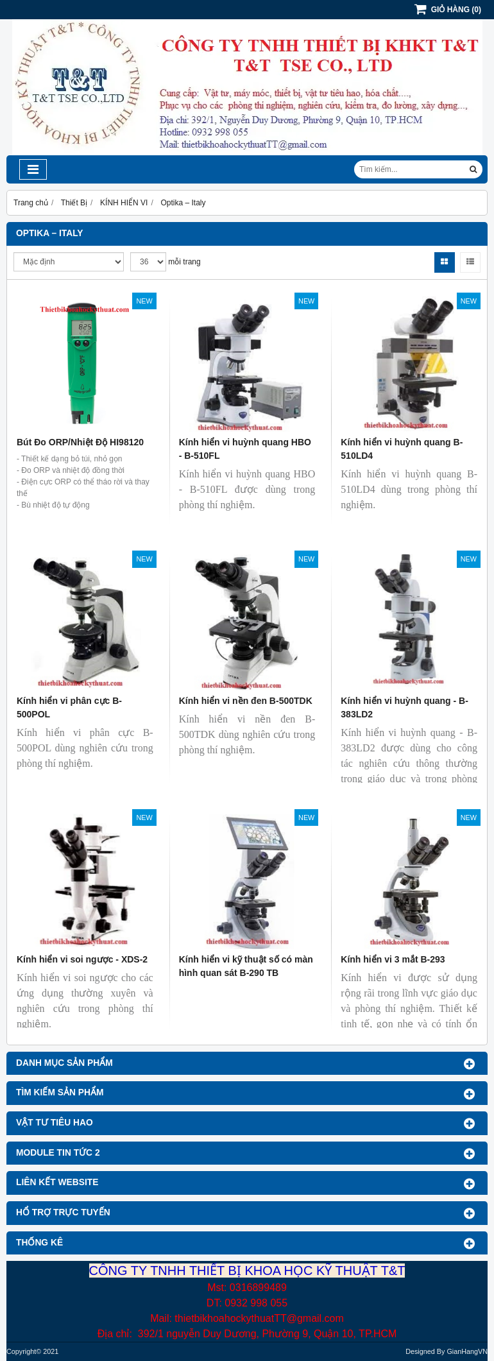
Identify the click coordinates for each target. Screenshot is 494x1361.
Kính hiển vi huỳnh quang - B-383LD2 (404, 707)
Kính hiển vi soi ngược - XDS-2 (82, 959)
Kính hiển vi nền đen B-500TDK (245, 701)
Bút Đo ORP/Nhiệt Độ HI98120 (80, 442)
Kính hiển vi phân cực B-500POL (69, 707)
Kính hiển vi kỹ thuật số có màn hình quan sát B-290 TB (246, 966)
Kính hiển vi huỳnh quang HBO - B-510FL (245, 449)
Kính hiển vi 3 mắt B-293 (393, 959)
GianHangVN (467, 1351)
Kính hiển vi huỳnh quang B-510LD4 (402, 449)
